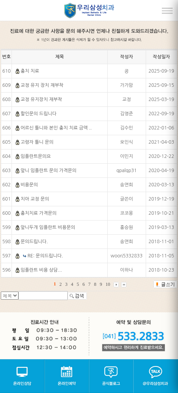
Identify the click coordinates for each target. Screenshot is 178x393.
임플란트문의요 (35, 156)
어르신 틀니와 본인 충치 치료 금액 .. (55, 128)
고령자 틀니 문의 (36, 142)
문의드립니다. (34, 241)
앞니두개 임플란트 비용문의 (47, 227)
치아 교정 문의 (34, 199)
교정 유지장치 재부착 (41, 99)
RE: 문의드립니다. (45, 256)
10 (107, 284)
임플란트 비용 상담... (41, 270)
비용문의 (29, 184)
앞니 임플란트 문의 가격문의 (48, 170)
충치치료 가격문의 (38, 213)
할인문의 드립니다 (38, 113)
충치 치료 (29, 71)
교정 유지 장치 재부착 (41, 85)
